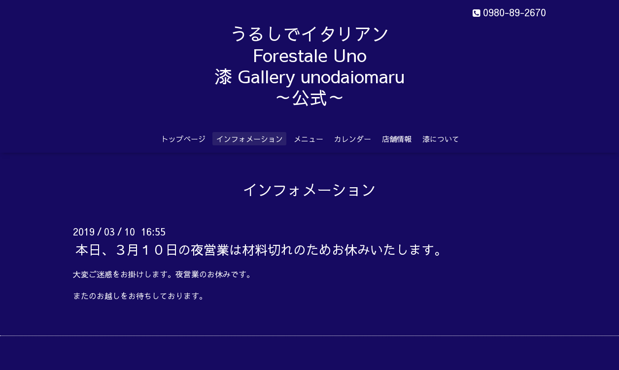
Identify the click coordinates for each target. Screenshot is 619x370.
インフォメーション (249, 139)
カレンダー (352, 139)
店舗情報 (397, 139)
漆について (440, 139)
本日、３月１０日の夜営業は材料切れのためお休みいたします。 (261, 249)
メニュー (308, 139)
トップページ (183, 139)
